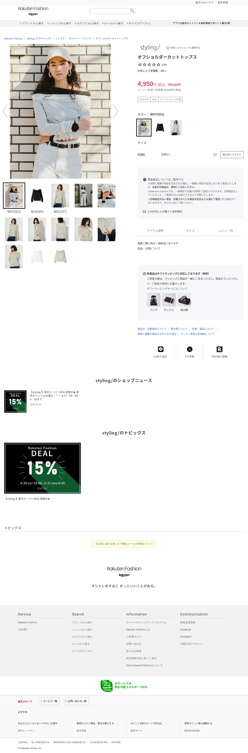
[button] (5, 111)
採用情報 (116, 742)
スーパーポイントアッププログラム (146, 622)
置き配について (179, 329)
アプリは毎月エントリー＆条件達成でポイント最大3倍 (201, 23)
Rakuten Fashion (51, 11)
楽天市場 (223, 2)
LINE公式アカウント (191, 643)
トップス (60, 38)
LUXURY (22, 629)
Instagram (186, 636)
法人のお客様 (133, 651)
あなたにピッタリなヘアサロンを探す (38, 723)
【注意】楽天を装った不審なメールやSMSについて (124, 543)
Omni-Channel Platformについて (144, 665)
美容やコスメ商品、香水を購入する (95, 723)
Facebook (185, 629)
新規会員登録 (187, 622)
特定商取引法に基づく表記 (141, 658)
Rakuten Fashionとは (138, 629)
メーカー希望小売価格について (198, 334)
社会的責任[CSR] (98, 742)
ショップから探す (82, 629)
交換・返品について (203, 329)
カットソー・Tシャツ (80, 38)
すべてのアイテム (82, 651)
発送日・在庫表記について (152, 329)
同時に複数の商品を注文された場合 (157, 334)
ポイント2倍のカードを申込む (146, 723)
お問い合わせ (133, 643)
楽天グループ (203, 2)
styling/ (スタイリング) (39, 38)
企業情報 (22, 742)
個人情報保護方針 (40, 742)
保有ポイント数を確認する (198, 723)
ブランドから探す (82, 622)
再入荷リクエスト (232, 154)
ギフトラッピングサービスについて (167, 289)
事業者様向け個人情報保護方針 (70, 742)
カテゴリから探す (82, 636)
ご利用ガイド (133, 636)
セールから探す (81, 643)
